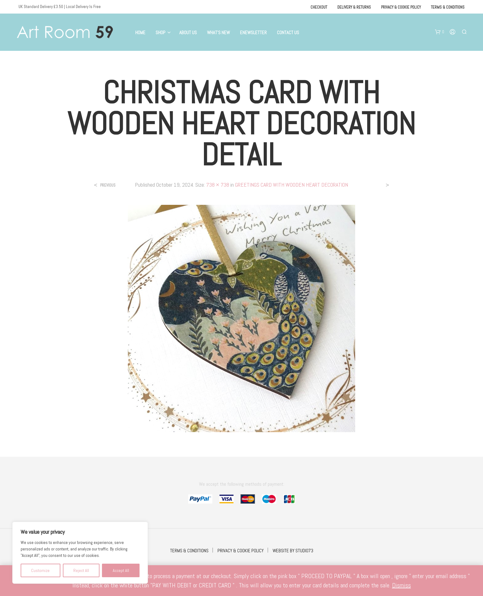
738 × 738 (217, 184)
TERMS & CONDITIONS (189, 550)
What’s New (218, 32)
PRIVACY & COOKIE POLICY (240, 550)
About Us (188, 32)
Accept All (121, 570)
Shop (160, 32)
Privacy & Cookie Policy (401, 7)
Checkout (318, 7)
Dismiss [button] (401, 585)
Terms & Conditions (448, 7)
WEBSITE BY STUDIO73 (293, 550)
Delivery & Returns (354, 7)
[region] (80, 553)
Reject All (81, 570)
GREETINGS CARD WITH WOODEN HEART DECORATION (291, 184)
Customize (40, 570)
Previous (108, 185)
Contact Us (288, 32)
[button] (439, 32)
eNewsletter (253, 32)
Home (140, 32)
